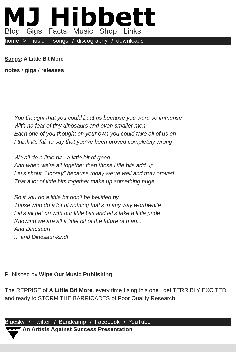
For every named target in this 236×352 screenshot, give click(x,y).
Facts (57, 31)
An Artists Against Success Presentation (78, 329)
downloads (129, 40)
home (12, 40)
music (36, 40)
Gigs (34, 31)
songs (60, 40)
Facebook (107, 322)
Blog (12, 31)
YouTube (139, 322)
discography (92, 40)
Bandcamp (72, 322)
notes (12, 70)
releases (52, 70)
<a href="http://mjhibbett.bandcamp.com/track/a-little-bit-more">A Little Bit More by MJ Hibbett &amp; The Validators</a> (52, 94)
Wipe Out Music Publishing (75, 274)
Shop (108, 31)
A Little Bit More (71, 290)
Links (132, 31)
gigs (30, 70)
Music (83, 31)
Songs (13, 59)
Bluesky (15, 322)
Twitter (41, 322)
